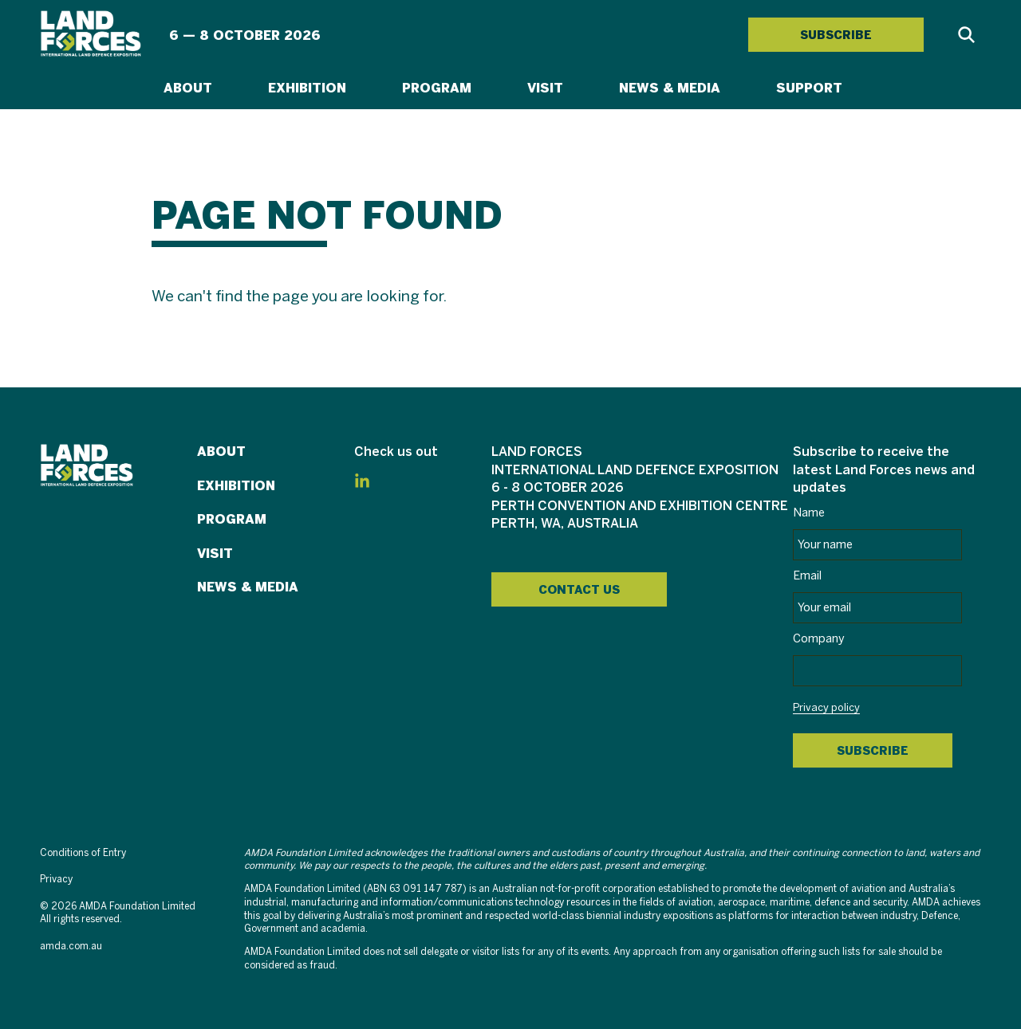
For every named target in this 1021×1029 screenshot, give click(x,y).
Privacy (56, 879)
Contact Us (579, 590)
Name (809, 513)
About (188, 88)
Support (809, 88)
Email (807, 576)
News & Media (669, 88)
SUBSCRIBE (836, 35)
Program (436, 88)
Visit (545, 88)
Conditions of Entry (83, 853)
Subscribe (873, 751)
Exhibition (307, 88)
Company (819, 639)
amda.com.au (71, 946)
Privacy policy (826, 708)
